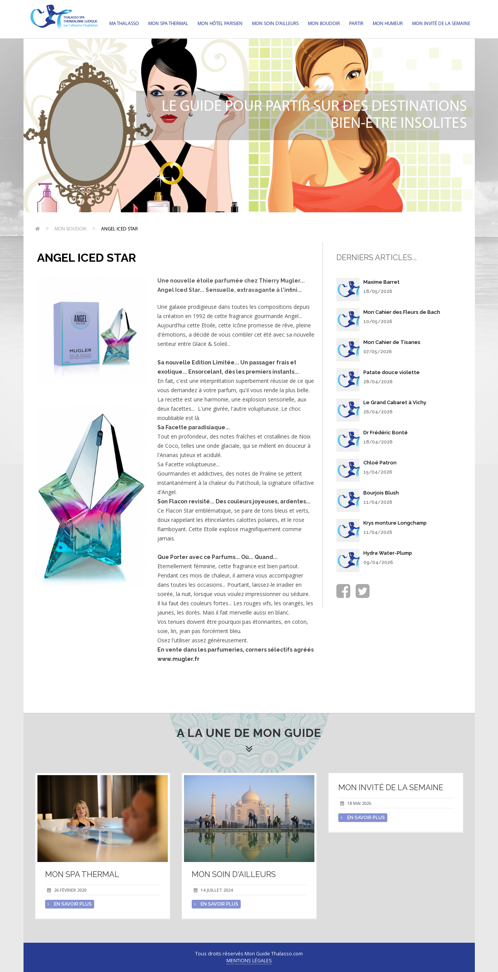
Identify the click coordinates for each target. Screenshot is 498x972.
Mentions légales (249, 960)
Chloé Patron (380, 463)
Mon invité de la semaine (441, 23)
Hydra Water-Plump (387, 553)
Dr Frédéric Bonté (385, 432)
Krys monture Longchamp (395, 523)
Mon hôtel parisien (220, 23)
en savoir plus (69, 904)
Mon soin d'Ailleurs (275, 23)
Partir (356, 23)
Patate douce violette (391, 372)
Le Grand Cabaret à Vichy (394, 402)
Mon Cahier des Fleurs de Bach (401, 312)
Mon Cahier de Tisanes (391, 342)
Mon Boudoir (324, 23)
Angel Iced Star (119, 229)
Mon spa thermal (168, 23)
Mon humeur (388, 23)
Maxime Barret (381, 282)
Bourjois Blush (381, 493)
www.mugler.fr (178, 659)
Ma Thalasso (124, 23)
